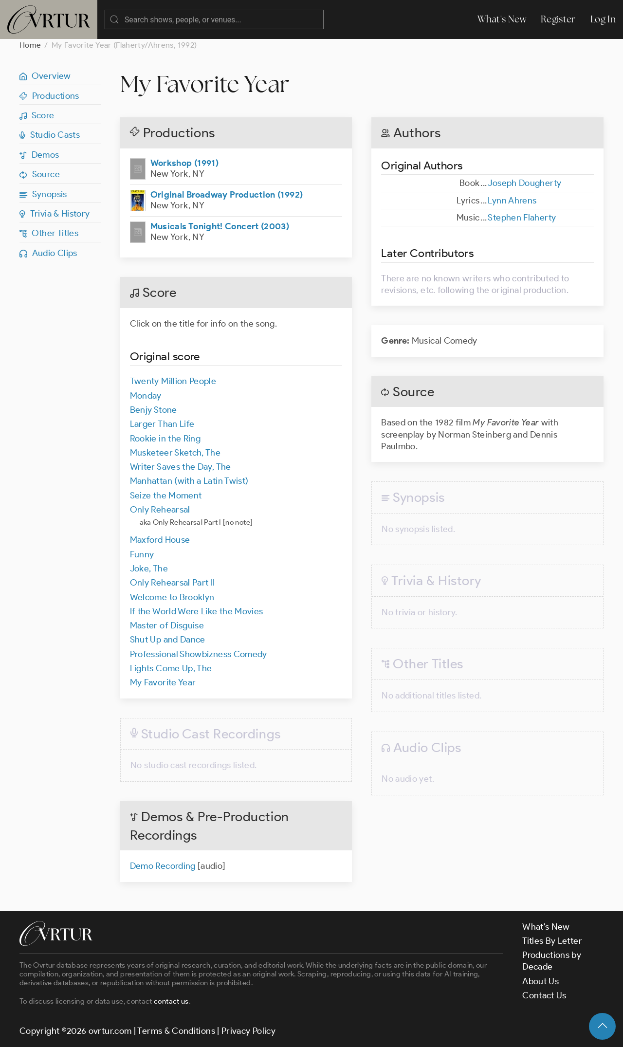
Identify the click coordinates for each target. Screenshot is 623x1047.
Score (37, 115)
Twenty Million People (173, 381)
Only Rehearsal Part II (172, 582)
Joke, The (149, 568)
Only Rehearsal (160, 509)
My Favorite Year (163, 682)
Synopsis (43, 194)
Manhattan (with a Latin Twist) (189, 481)
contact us (171, 1001)
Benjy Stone (153, 409)
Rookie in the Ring (165, 438)
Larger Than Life (162, 424)
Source (39, 174)
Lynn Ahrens (512, 200)
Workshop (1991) (184, 163)
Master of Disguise (167, 625)
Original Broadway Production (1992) (226, 194)
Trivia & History (54, 213)
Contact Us (544, 995)
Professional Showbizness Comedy (198, 654)
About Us (540, 981)
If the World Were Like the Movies (196, 611)
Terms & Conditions (176, 1031)
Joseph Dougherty (524, 183)
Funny (142, 554)
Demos (39, 154)
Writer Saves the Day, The (180, 466)
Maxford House (160, 539)
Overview (45, 76)
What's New (501, 19)
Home (30, 45)
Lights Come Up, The (171, 668)
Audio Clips (48, 253)
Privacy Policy (248, 1031)
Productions (49, 96)
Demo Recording (164, 866)
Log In (603, 19)
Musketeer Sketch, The (175, 452)
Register (558, 19)
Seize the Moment (166, 495)
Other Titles (48, 233)
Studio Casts (49, 134)
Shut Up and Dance (167, 639)
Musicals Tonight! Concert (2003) (220, 226)
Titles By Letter (552, 941)
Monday (146, 395)
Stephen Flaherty (522, 217)
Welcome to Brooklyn (172, 597)
